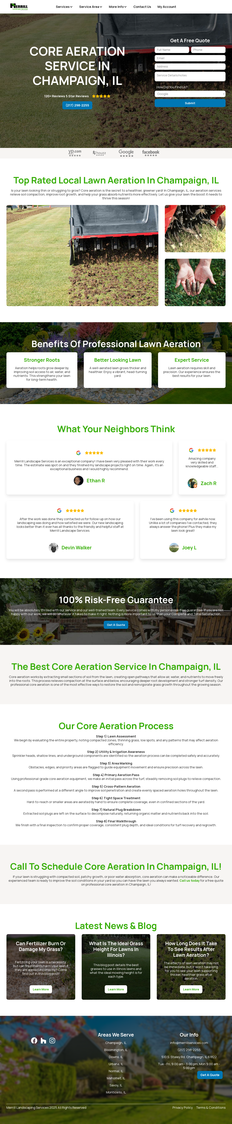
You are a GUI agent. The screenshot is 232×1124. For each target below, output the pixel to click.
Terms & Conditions (211, 1108)
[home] (19, 7)
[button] (64, 7)
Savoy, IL (126, 1085)
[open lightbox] (82, 255)
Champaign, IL (126, 1043)
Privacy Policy (183, 1108)
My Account (167, 7)
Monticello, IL (127, 1092)
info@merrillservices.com (193, 1043)
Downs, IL (127, 1057)
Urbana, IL (126, 1064)
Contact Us (142, 7)
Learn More (41, 989)
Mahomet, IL (126, 1078)
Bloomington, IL (126, 1050)
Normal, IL (126, 1071)
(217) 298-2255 (77, 105)
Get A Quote (116, 625)
